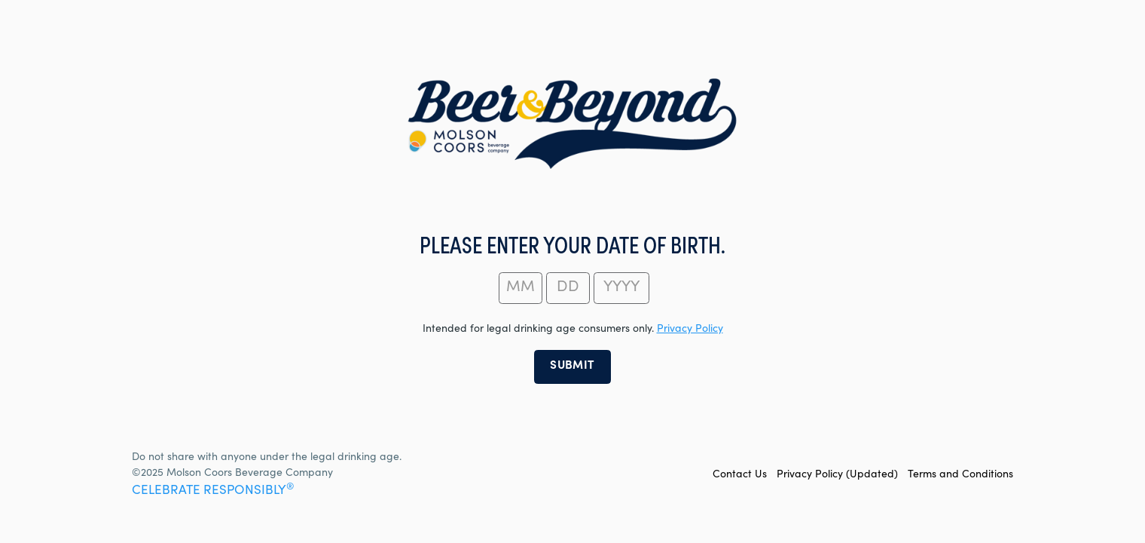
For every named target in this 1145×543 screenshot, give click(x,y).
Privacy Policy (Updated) (837, 475)
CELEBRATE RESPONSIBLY (213, 491)
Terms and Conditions (960, 475)
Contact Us (740, 475)
